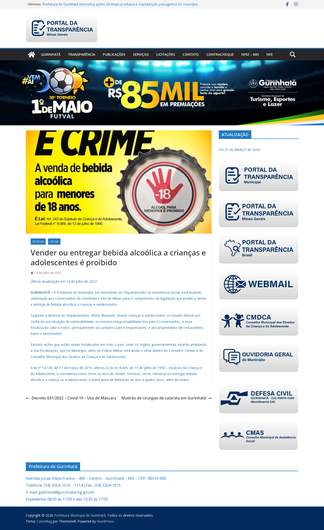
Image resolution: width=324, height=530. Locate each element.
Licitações (165, 54)
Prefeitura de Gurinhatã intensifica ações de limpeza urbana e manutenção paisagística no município (120, 4)
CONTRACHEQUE (220, 54)
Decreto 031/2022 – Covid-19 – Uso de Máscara (71, 398)
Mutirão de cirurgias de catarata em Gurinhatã (166, 398)
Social (54, 241)
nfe (270, 54)
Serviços (141, 54)
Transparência (81, 54)
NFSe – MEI (250, 54)
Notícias (38, 241)
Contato (191, 54)
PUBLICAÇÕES (114, 54)
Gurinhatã (50, 54)
